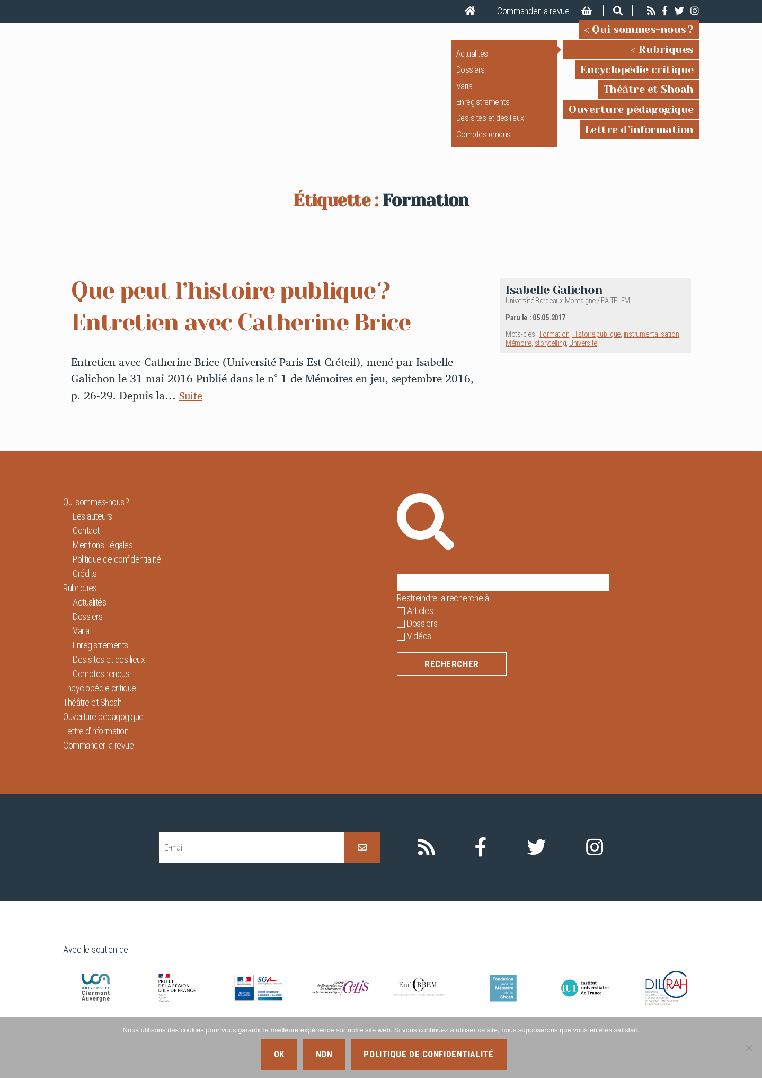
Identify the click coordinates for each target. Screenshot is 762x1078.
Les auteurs (92, 531)
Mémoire (518, 358)
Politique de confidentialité (117, 574)
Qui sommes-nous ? (643, 37)
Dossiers (470, 77)
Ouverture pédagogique (631, 117)
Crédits (85, 588)
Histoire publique (596, 349)
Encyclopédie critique (637, 77)
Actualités (472, 61)
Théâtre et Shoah (648, 97)
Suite (191, 410)
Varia (464, 92)
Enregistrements (483, 109)
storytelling (550, 358)
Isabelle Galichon (554, 304)
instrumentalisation (651, 349)
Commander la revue (533, 10)
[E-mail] (251, 862)
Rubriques (666, 57)
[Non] (748, 1047)
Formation (554, 349)
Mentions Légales (102, 559)
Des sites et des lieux (490, 125)
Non (324, 1054)
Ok (279, 1054)
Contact (86, 545)
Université (583, 358)
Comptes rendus (483, 141)
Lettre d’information (639, 137)
